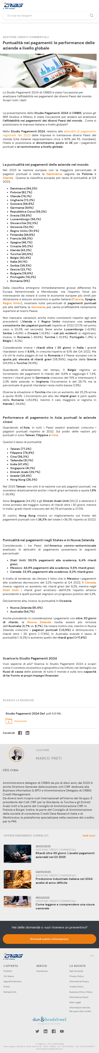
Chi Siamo (9, 976)
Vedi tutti (89, 835)
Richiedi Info (10, 992)
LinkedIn (45, 1031)
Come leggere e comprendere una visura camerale (65, 906)
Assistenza (41, 971)
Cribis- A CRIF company (13, 5)
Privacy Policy (76, 976)
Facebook (53, 1031)
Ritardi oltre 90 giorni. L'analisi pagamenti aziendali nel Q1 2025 (65, 855)
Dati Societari (76, 971)
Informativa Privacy (79, 981)
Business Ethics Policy (80, 992)
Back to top (92, 956)
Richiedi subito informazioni (49, 939)
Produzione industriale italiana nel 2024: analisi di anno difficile (64, 881)
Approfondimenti (13, 981)
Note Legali (75, 1002)
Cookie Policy (76, 986)
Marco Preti (49, 758)
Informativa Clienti (78, 997)
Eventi (7, 986)
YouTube (62, 1031)
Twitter (37, 1031)
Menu (93, 5)
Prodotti (8, 971)
